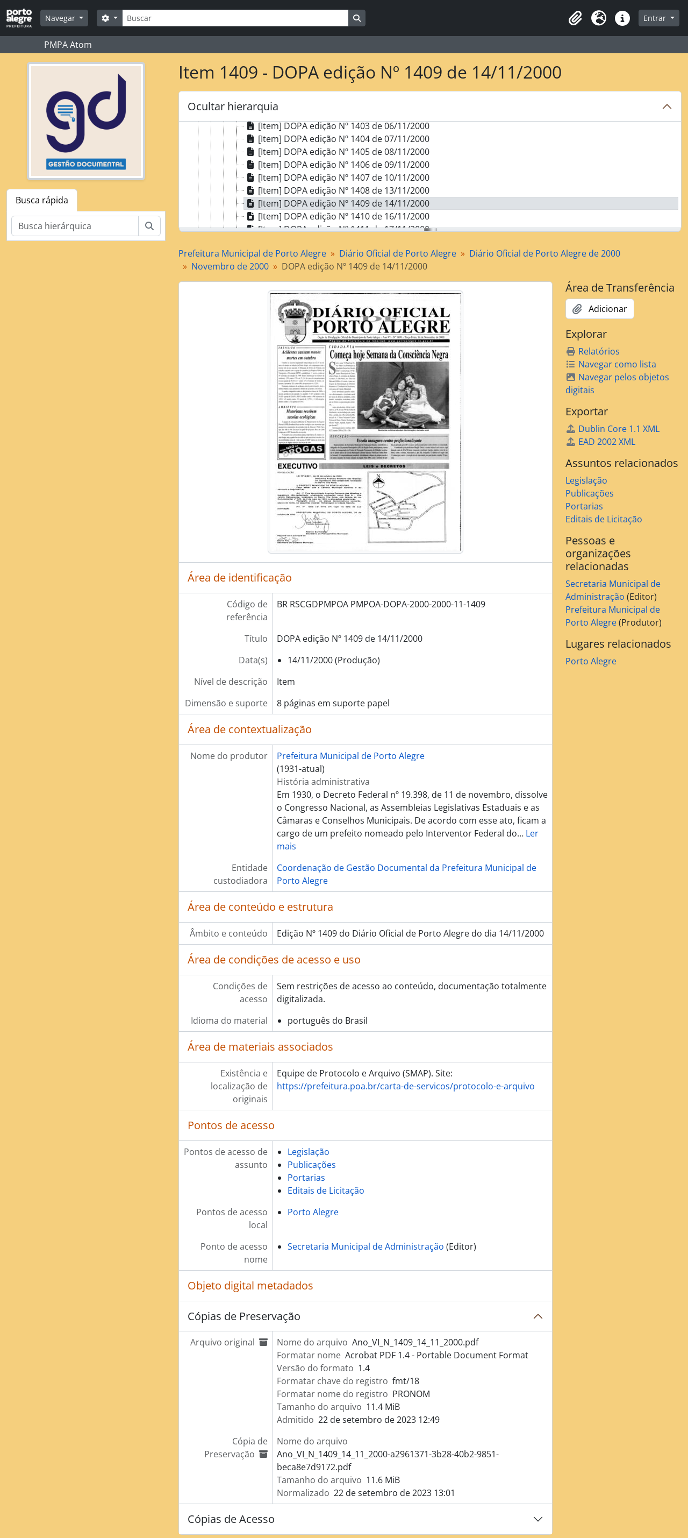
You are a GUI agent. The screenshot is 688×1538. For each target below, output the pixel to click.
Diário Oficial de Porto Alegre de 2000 (544, 253)
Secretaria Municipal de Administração (366, 1246)
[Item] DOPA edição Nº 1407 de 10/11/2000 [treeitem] (336, 177)
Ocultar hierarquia (233, 106)
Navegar (61, 18)
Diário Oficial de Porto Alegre (397, 253)
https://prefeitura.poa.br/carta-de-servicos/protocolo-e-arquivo (406, 1086)
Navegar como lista (610, 364)
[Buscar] (235, 18)
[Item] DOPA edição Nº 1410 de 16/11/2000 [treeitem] (336, 216)
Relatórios (592, 351)
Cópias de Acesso (231, 1519)
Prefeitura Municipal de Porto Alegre (252, 253)
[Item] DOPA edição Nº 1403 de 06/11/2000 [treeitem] (336, 125)
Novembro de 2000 (230, 266)
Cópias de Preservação (244, 1316)
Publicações (312, 1165)
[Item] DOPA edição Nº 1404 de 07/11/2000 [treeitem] (336, 138)
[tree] (430, 175)
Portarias (306, 1177)
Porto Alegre (313, 1212)
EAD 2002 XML (600, 442)
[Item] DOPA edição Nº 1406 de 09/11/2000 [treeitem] (336, 164)
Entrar (655, 18)
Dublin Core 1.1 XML (612, 429)
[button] (575, 18)
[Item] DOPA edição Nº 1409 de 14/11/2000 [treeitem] (336, 203)
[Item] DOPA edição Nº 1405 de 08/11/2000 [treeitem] (336, 151)
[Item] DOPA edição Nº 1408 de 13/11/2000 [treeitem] (336, 190)
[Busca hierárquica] (75, 226)
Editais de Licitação (326, 1190)
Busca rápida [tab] (42, 200)
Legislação (308, 1152)
